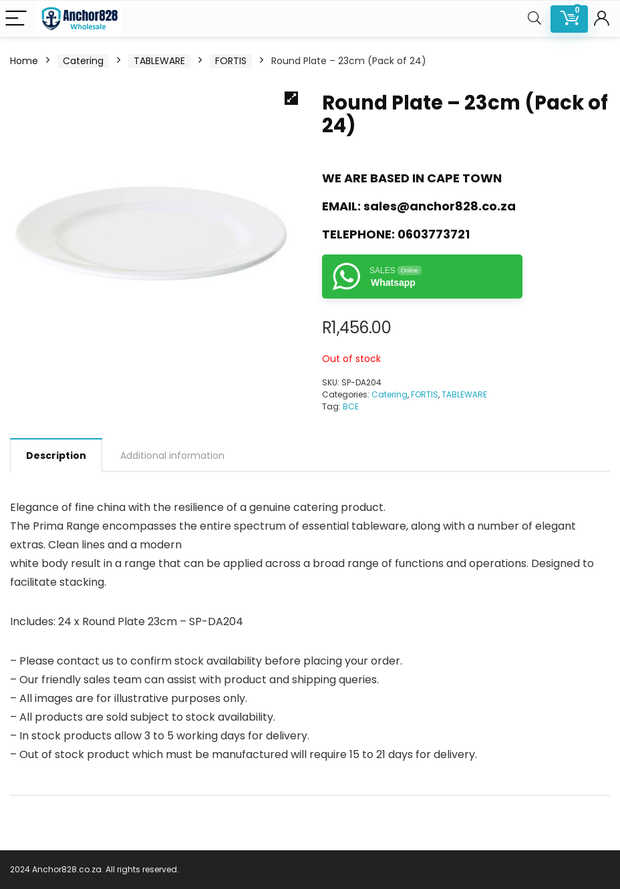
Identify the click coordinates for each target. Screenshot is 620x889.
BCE (351, 406)
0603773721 (434, 234)
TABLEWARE (159, 60)
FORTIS (231, 60)
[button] (291, 98)
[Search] (534, 19)
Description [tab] (56, 455)
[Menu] (16, 19)
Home (24, 60)
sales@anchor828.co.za (439, 206)
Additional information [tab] (172, 455)
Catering (83, 60)
